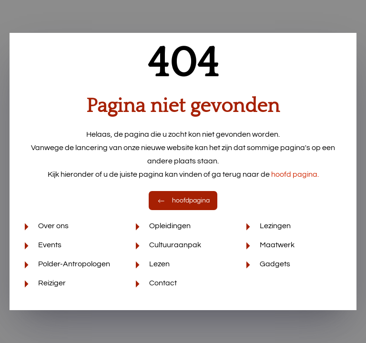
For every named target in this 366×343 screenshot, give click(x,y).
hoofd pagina (295, 174)
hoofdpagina (183, 200)
